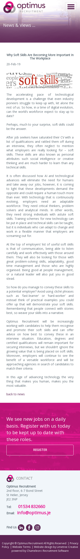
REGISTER (40, 450)
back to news (15, 394)
